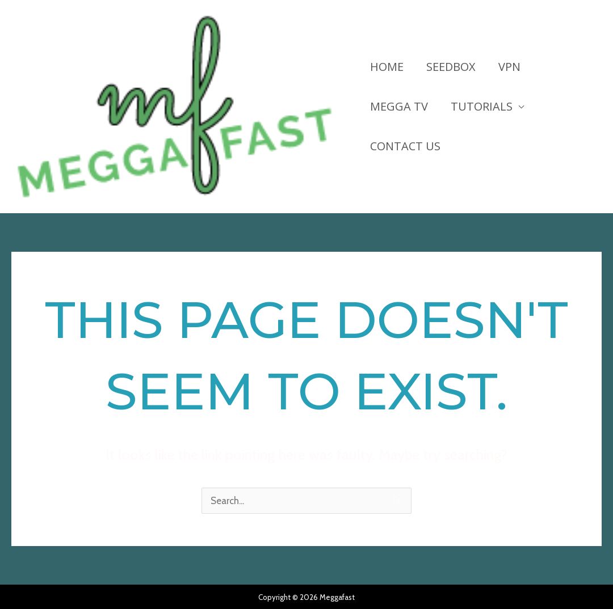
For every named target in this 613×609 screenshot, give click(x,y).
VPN (509, 66)
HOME (387, 66)
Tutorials (482, 106)
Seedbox (451, 66)
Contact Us (405, 146)
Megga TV (399, 106)
